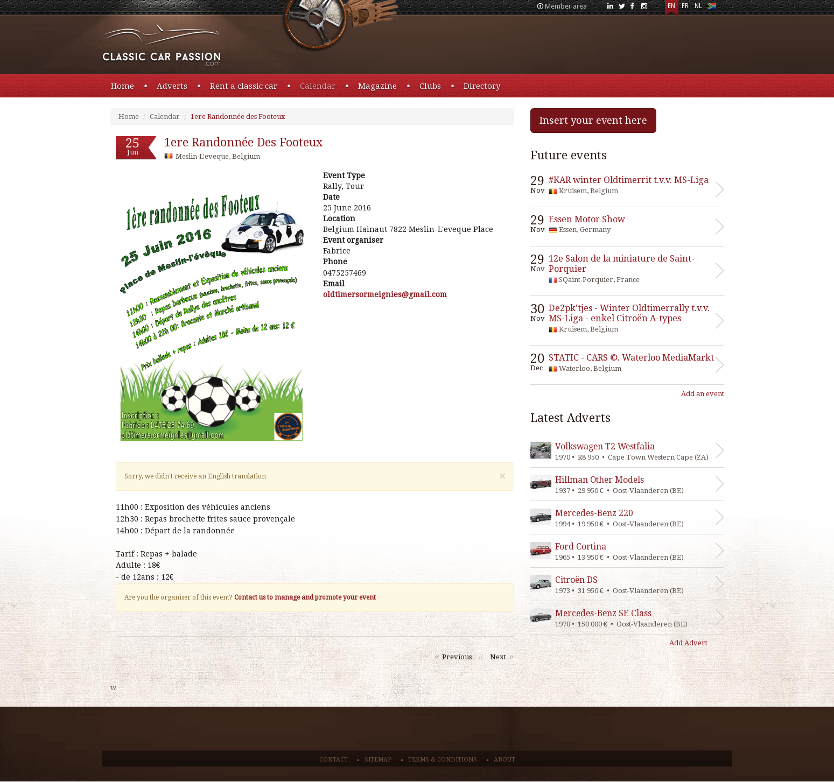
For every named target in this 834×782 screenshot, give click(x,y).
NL (698, 6)
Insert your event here (593, 120)
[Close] (502, 476)
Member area (566, 6)
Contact (333, 759)
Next (498, 657)
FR (685, 6)
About (504, 759)
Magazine (377, 86)
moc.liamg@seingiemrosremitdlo (385, 294)
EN (671, 6)
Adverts (172, 86)
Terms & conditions (442, 759)
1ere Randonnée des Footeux (238, 116)
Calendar (317, 86)
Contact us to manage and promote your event (305, 597)
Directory (482, 86)
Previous (457, 657)
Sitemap (378, 759)
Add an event (702, 394)
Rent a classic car (243, 86)
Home (122, 86)
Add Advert (688, 643)
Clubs (430, 86)
